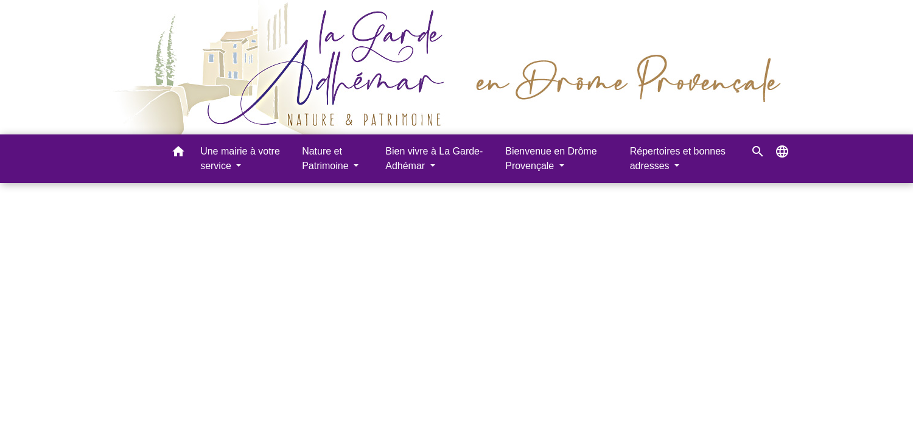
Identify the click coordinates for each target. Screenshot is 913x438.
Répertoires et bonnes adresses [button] (678, 158)
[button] (178, 153)
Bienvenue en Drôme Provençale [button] (550, 158)
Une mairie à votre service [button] (240, 158)
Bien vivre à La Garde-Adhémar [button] (434, 158)
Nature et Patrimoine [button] (326, 158)
